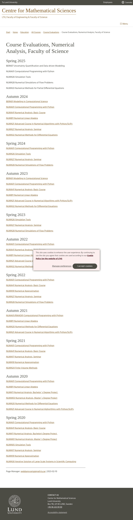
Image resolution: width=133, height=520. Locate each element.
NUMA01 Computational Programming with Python (30, 107)
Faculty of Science (38, 17)
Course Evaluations (51, 32)
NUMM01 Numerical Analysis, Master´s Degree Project (31, 439)
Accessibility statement (57, 512)
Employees (107, 2)
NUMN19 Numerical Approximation (22, 291)
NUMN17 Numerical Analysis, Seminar (23, 357)
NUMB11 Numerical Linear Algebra (22, 118)
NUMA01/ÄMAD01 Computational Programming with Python (34, 315)
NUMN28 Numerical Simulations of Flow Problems (29, 165)
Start (8, 32)
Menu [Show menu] (124, 24)
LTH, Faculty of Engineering (15, 17)
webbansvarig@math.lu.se (33, 471)
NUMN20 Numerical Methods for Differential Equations (32, 327)
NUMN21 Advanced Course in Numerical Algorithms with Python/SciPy (39, 332)
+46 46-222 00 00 (55, 507)
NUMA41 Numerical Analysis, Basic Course (25, 113)
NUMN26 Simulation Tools (18, 154)
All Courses (36, 32)
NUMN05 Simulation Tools (18, 445)
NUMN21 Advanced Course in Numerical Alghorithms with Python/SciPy (40, 409)
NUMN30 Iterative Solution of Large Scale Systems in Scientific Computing (41, 461)
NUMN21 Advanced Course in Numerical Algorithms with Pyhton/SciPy (39, 124)
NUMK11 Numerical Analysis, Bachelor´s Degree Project (32, 392)
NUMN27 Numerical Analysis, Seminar (23, 129)
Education (24, 32)
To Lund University (9, 2)
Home (15, 32)
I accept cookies (84, 266)
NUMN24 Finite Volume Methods (21, 368)
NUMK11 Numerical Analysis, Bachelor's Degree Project (32, 434)
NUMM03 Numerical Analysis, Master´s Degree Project (31, 398)
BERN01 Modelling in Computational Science (27, 101)
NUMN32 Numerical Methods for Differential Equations (32, 135)
